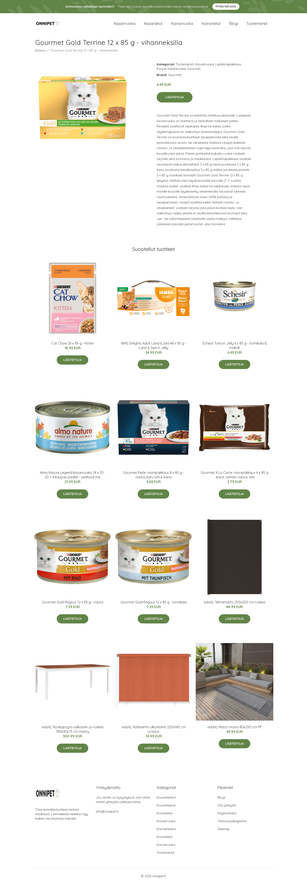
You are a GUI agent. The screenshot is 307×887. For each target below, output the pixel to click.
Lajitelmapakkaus (228, 68)
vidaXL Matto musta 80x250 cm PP (234, 730)
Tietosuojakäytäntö (232, 825)
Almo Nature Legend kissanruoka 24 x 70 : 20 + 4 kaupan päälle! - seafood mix (72, 478)
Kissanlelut (153, 25)
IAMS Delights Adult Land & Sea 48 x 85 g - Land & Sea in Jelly (153, 349)
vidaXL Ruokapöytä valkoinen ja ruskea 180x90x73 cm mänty (72, 732)
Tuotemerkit (257, 25)
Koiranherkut (166, 833)
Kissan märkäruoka (171, 72)
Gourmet (193, 72)
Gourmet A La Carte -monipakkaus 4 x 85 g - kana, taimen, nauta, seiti (234, 478)
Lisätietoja (174, 101)
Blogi (233, 25)
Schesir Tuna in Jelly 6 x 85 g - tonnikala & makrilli (234, 349)
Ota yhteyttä (226, 809)
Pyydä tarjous (226, 6)
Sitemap (223, 833)
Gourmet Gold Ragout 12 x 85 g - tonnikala (153, 606)
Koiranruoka (182, 25)
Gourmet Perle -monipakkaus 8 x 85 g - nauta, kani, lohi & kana (153, 478)
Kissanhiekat (166, 809)
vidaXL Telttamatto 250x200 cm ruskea (234, 606)
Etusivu (40, 54)
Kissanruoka (124, 25)
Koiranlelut (211, 25)
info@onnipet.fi (107, 815)
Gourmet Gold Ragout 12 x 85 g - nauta (72, 606)
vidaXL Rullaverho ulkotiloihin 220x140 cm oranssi (154, 732)
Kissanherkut (166, 801)
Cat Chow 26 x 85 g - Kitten (72, 347)
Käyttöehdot (226, 817)
